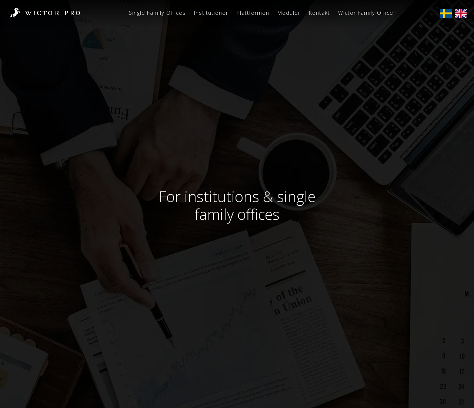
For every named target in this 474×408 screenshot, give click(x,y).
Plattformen (253, 12)
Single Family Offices (157, 12)
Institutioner (211, 12)
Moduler (288, 12)
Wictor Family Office (365, 12)
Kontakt (319, 12)
